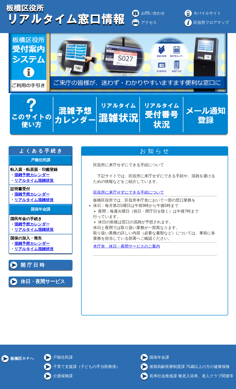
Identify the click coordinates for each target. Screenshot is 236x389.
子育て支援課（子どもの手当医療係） (81, 366)
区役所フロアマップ (206, 22)
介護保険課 (58, 376)
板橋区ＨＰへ (17, 358)
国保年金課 (154, 357)
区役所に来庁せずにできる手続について (128, 192)
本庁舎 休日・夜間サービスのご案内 (126, 246)
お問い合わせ (147, 13)
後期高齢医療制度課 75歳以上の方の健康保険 (185, 366)
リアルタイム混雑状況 (34, 180)
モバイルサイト (202, 13)
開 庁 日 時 (26, 265)
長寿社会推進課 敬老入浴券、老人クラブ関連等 (186, 376)
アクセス (144, 22)
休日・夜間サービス (37, 281)
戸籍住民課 (58, 357)
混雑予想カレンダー (32, 175)
